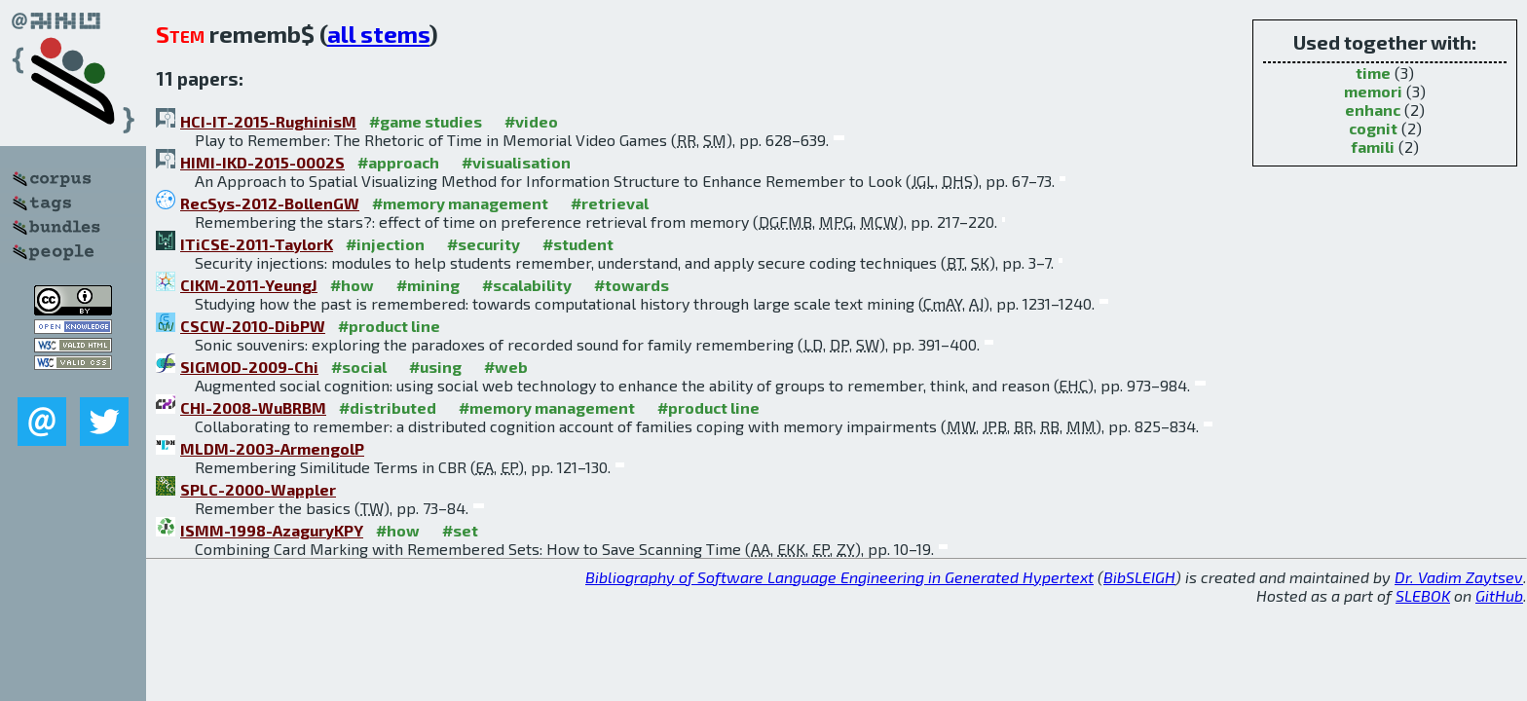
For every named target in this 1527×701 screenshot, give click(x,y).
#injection (385, 244)
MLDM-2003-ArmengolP (272, 448)
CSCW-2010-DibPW (252, 325)
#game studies (425, 121)
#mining (428, 285)
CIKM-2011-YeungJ (248, 285)
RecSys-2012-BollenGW (269, 203)
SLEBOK (1423, 595)
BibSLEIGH (1139, 577)
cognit (1373, 128)
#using (435, 366)
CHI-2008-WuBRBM (253, 407)
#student (578, 244)
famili (1373, 146)
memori (1373, 91)
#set (460, 530)
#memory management (460, 203)
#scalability (527, 285)
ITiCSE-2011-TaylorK (256, 244)
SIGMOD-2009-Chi (249, 366)
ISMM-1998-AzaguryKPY (271, 530)
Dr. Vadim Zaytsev (1459, 577)
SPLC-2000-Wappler (258, 489)
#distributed (387, 407)
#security (483, 244)
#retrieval (610, 203)
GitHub (1499, 595)
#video (531, 121)
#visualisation (516, 162)
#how (352, 285)
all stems (378, 33)
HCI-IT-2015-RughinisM (268, 121)
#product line (389, 325)
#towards (631, 285)
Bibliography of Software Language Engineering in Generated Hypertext (839, 577)
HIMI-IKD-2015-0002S (262, 162)
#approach (398, 162)
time (1373, 72)
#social (359, 366)
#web (506, 366)
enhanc (1372, 109)
